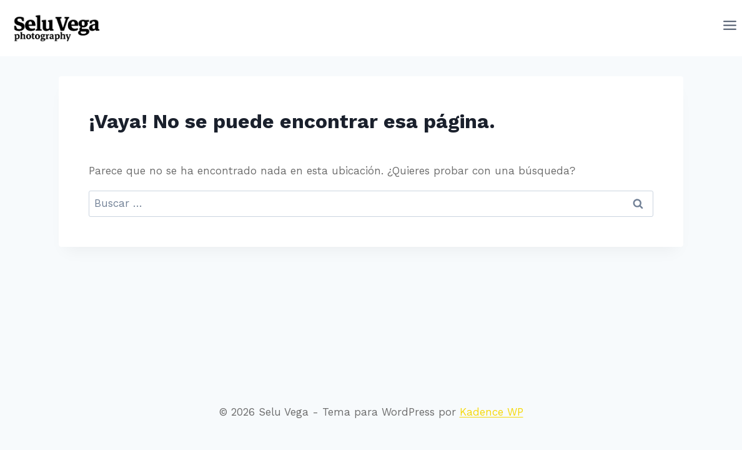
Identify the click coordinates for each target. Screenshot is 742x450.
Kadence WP (491, 412)
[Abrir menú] (730, 28)
